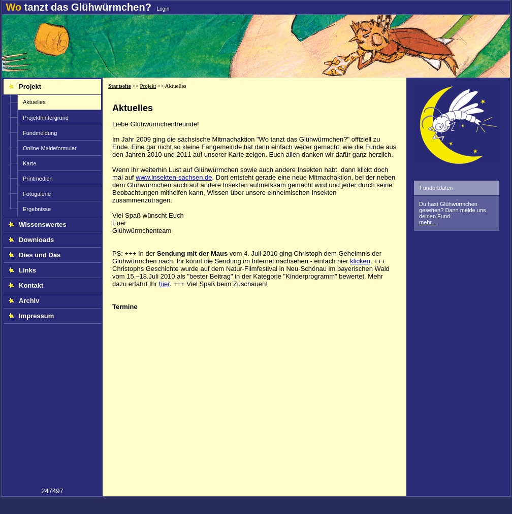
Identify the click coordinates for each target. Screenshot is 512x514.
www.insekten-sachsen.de (174, 177)
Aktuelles (34, 102)
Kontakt (26, 285)
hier (164, 284)
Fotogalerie (37, 194)
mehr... (427, 222)
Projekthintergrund (46, 118)
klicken (360, 261)
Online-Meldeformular (50, 148)
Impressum (31, 316)
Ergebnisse (37, 209)
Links (22, 270)
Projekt (25, 86)
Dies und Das (34, 255)
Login (163, 9)
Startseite (119, 86)
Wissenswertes (38, 224)
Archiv (24, 300)
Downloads (31, 240)
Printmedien (38, 179)
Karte (29, 163)
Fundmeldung (40, 133)
